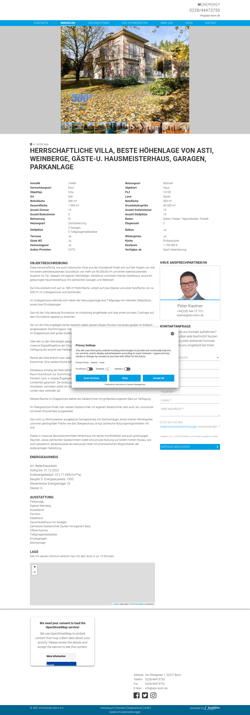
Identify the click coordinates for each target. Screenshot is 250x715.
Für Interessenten (135, 22)
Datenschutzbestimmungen (179, 426)
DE (199, 4)
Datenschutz (134, 708)
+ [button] (35, 567)
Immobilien (68, 22)
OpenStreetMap (137, 604)
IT (219, 4)
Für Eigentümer (98, 22)
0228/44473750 (205, 10)
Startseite (41, 22)
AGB (146, 708)
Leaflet (116, 604)
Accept (50, 665)
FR (209, 4)
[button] (186, 29)
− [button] (35, 572)
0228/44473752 (155, 683)
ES (214, 4)
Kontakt (210, 22)
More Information (56, 656)
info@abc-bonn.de (210, 15)
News (189, 22)
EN (204, 4)
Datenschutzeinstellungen (125, 712)
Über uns (166, 22)
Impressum (107, 708)
